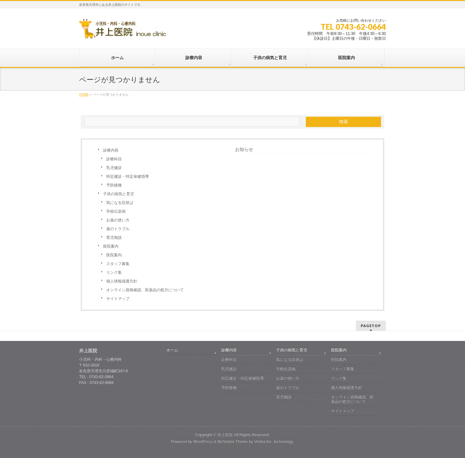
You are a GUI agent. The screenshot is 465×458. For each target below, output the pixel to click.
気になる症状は (119, 202)
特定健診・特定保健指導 (127, 176)
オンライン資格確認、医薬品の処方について (145, 290)
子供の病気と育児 (118, 194)
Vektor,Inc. (263, 441)
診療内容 (111, 150)
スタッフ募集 (117, 263)
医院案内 (111, 246)
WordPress (203, 441)
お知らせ (244, 149)
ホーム (172, 350)
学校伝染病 (116, 211)
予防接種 (114, 185)
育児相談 (114, 237)
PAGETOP (371, 326)
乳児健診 (114, 167)
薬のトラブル (117, 229)
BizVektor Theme (233, 441)
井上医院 (225, 434)
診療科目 (114, 159)
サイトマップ (117, 298)
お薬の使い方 (117, 220)
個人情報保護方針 (121, 281)
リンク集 (114, 272)
